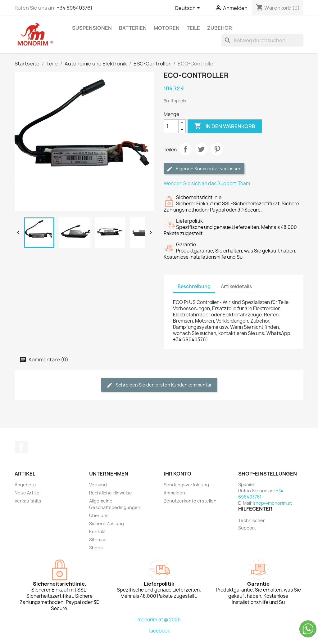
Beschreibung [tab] (194, 286)
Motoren (166, 28)
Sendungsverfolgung (186, 485)
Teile (193, 28)
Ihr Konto (177, 473)
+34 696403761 (75, 7)
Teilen (185, 149)
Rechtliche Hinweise (110, 493)
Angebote (25, 485)
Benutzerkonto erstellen (190, 501)
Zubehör (219, 28)
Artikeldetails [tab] (236, 286)
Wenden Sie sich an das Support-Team (207, 183)
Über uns (99, 515)
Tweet (201, 149)
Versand (98, 485)
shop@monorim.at (272, 503)
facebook (159, 631)
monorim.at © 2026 (159, 619)
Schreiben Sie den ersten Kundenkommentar (159, 385)
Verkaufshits (28, 501)
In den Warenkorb (224, 126)
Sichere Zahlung (106, 523)
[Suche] (262, 40)
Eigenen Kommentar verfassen (204, 169)
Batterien (133, 28)
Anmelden (174, 493)
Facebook (21, 447)
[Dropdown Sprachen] (188, 8)
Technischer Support (251, 524)
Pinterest (217, 149)
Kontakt (97, 531)
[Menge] (171, 126)
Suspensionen (92, 28)
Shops (96, 548)
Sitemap (98, 540)
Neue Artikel (27, 493)
